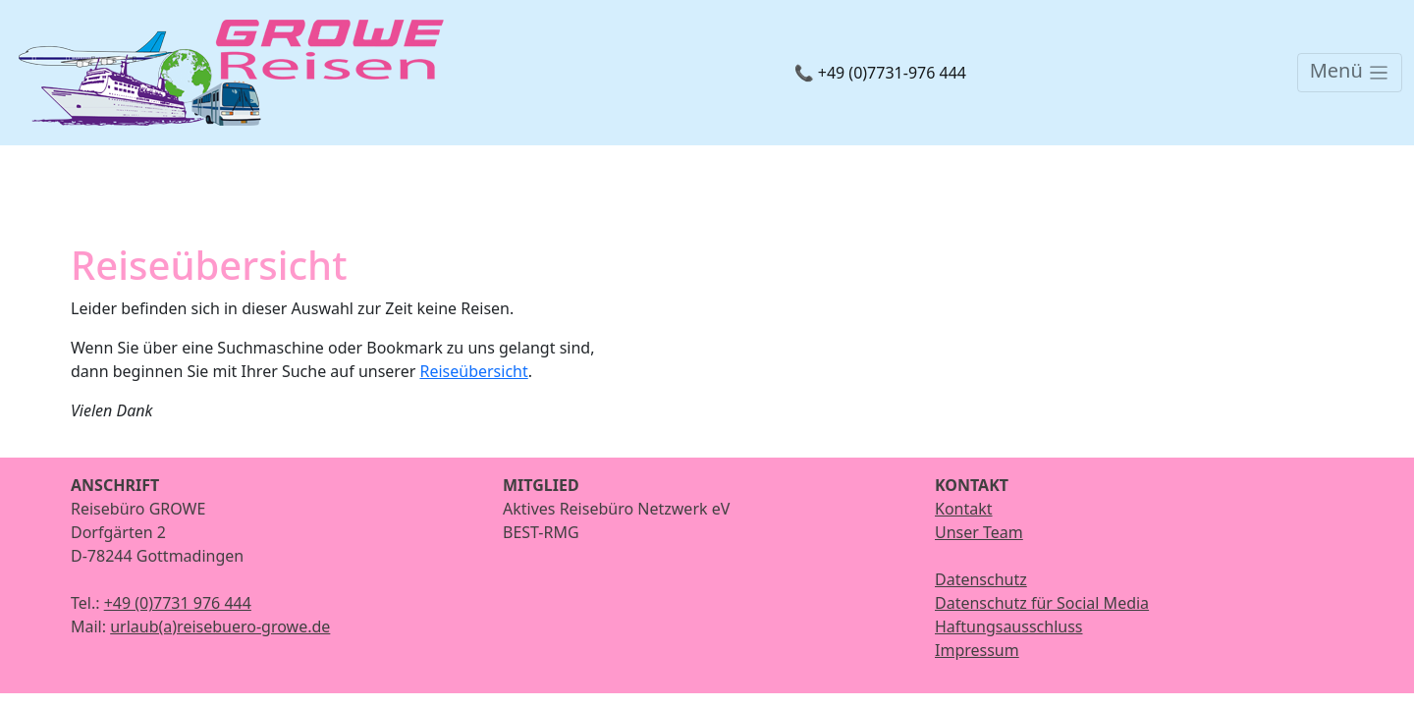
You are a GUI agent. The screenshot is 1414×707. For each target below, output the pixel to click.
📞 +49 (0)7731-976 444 (880, 72)
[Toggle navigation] (1349, 72)
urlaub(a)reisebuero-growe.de (220, 626)
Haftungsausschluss (1009, 626)
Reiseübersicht (473, 371)
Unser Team (979, 532)
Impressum (977, 650)
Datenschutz (981, 579)
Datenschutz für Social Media (1042, 603)
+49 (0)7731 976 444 (177, 603)
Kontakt (964, 508)
